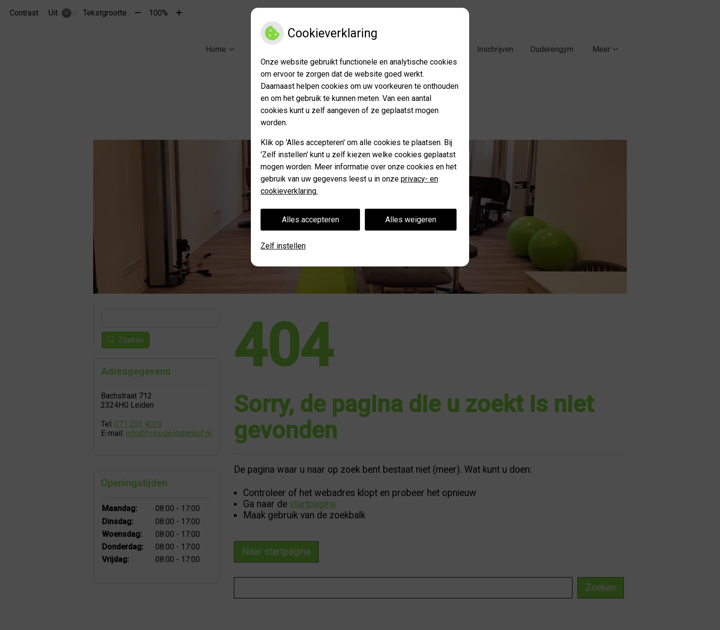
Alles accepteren (310, 219)
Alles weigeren (410, 219)
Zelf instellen (283, 245)
